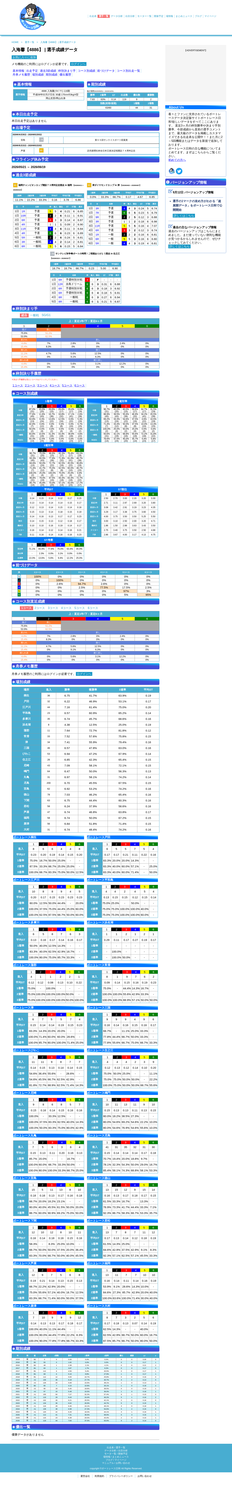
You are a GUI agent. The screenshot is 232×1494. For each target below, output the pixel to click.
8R (23, 246)
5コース (67, 385)
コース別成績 (86, 70)
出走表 (92, 16)
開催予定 (158, 16)
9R (97, 217)
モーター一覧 (144, 16)
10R (23, 215)
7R (97, 212)
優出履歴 (65, 74)
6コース (79, 385)
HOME (15, 42)
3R (23, 241)
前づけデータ (106, 70)
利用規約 (99, 1476)
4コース (55, 385)
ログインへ (78, 64)
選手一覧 (103, 16)
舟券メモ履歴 (21, 74)
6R (23, 220)
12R (60, 284)
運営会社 (85, 1476)
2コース (30, 385)
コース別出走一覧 (128, 70)
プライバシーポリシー (121, 1476)
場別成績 (38, 74)
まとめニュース (184, 16)
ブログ (198, 16)
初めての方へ (177, 159)
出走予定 (32, 70)
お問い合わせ (123, 1463)
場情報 (169, 16)
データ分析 (117, 16)
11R (23, 228)
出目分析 (130, 16)
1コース (18, 385)
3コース (42, 385)
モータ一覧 (110, 1453)
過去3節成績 (48, 70)
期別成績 (51, 74)
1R (23, 211)
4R (23, 224)
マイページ (210, 16)
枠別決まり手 (67, 70)
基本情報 (18, 70)
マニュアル (108, 1463)
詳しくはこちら (184, 215)
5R (23, 237)
